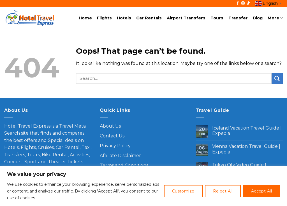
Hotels (124, 18)
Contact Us (112, 136)
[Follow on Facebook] (237, 3)
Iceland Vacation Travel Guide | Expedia (247, 130)
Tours (216, 18)
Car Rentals (149, 18)
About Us (110, 126)
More (275, 18)
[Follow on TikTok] (248, 3)
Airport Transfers (186, 18)
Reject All (223, 191)
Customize (183, 191)
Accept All (261, 191)
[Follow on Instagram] (243, 3)
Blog (258, 18)
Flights (104, 18)
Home (85, 18)
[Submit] (277, 78)
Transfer (238, 18)
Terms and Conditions (124, 165)
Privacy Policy (115, 145)
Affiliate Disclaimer (120, 155)
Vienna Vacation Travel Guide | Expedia (246, 149)
